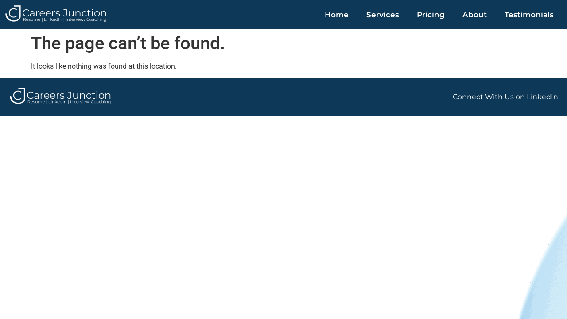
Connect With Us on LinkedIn (505, 97)
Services (382, 14)
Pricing (431, 14)
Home (337, 14)
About (474, 14)
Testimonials (529, 14)
